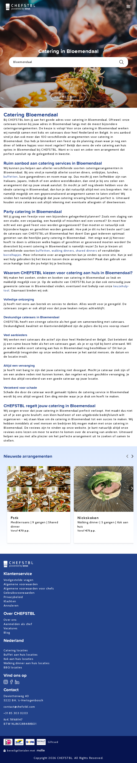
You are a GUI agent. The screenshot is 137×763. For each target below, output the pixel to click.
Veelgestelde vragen (18, 580)
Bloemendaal (68, 62)
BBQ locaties (13, 667)
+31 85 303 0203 (16, 713)
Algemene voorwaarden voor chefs (29, 588)
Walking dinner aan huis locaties (27, 663)
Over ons (10, 619)
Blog (7, 632)
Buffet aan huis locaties (21, 654)
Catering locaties (16, 650)
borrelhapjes (12, 255)
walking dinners (63, 250)
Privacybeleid (13, 597)
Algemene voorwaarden (21, 584)
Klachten (10, 601)
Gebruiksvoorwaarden (19, 592)
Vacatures (11, 628)
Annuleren (11, 605)
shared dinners (86, 250)
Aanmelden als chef (18, 624)
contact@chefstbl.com (19, 706)
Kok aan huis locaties (18, 659)
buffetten (11, 176)
